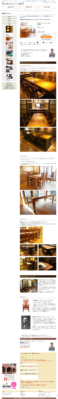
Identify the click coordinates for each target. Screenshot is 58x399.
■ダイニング (37, 10)
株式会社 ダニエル (6, 13)
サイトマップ (4, 395)
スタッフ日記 (22, 395)
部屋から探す (29, 7)
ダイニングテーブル (13, 10)
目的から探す (47, 7)
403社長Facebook (22, 394)
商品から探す (11, 7)
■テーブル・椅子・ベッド (5, 10)
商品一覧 (9, 18)
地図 (9, 22)
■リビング (28, 10)
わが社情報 (9, 20)
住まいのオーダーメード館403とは (7, 392)
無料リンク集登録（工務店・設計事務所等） (45, 395)
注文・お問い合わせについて (6, 393)
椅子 (25, 10)
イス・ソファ (32, 10)
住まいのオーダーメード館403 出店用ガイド (45, 392)
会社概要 (9, 16)
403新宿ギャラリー (23, 393)
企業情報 (21, 392)
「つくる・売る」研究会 (42, 393)
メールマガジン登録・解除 (6, 394)
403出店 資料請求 (41, 394)
